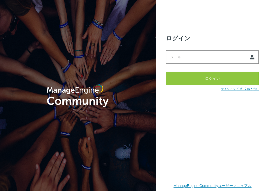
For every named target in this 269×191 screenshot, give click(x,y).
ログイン (212, 78)
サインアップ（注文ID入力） (240, 88)
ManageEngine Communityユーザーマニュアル (213, 186)
